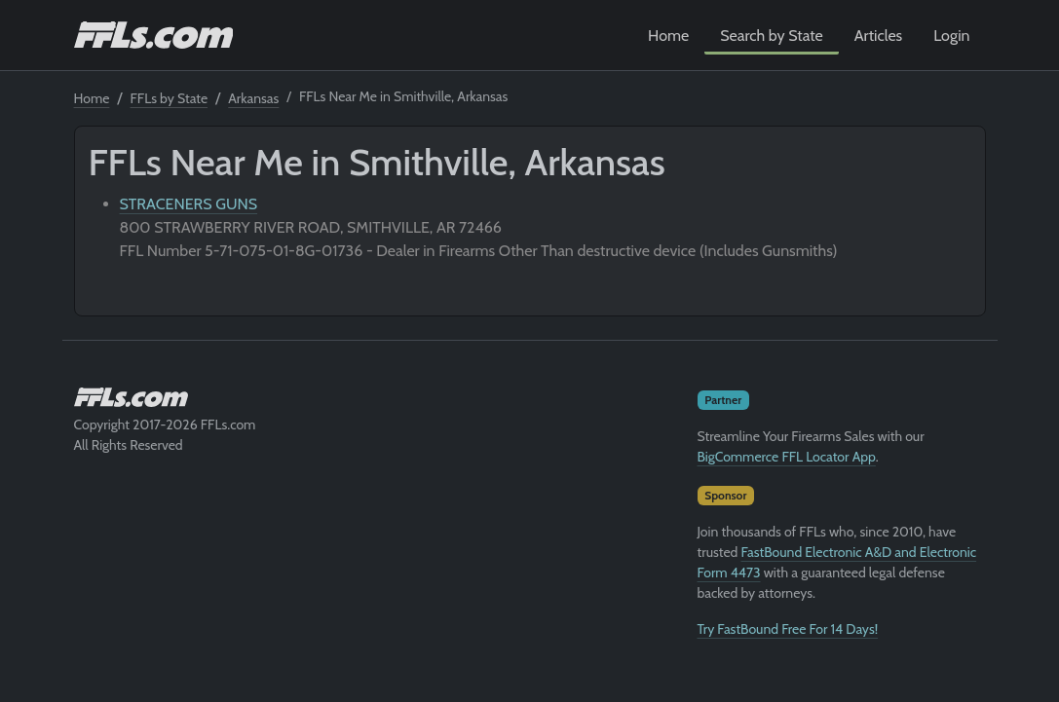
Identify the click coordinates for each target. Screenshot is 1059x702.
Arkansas (253, 98)
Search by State (771, 35)
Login (951, 35)
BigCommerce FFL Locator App (787, 456)
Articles (878, 35)
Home (668, 35)
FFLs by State (169, 98)
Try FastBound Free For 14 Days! (788, 629)
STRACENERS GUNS (189, 204)
